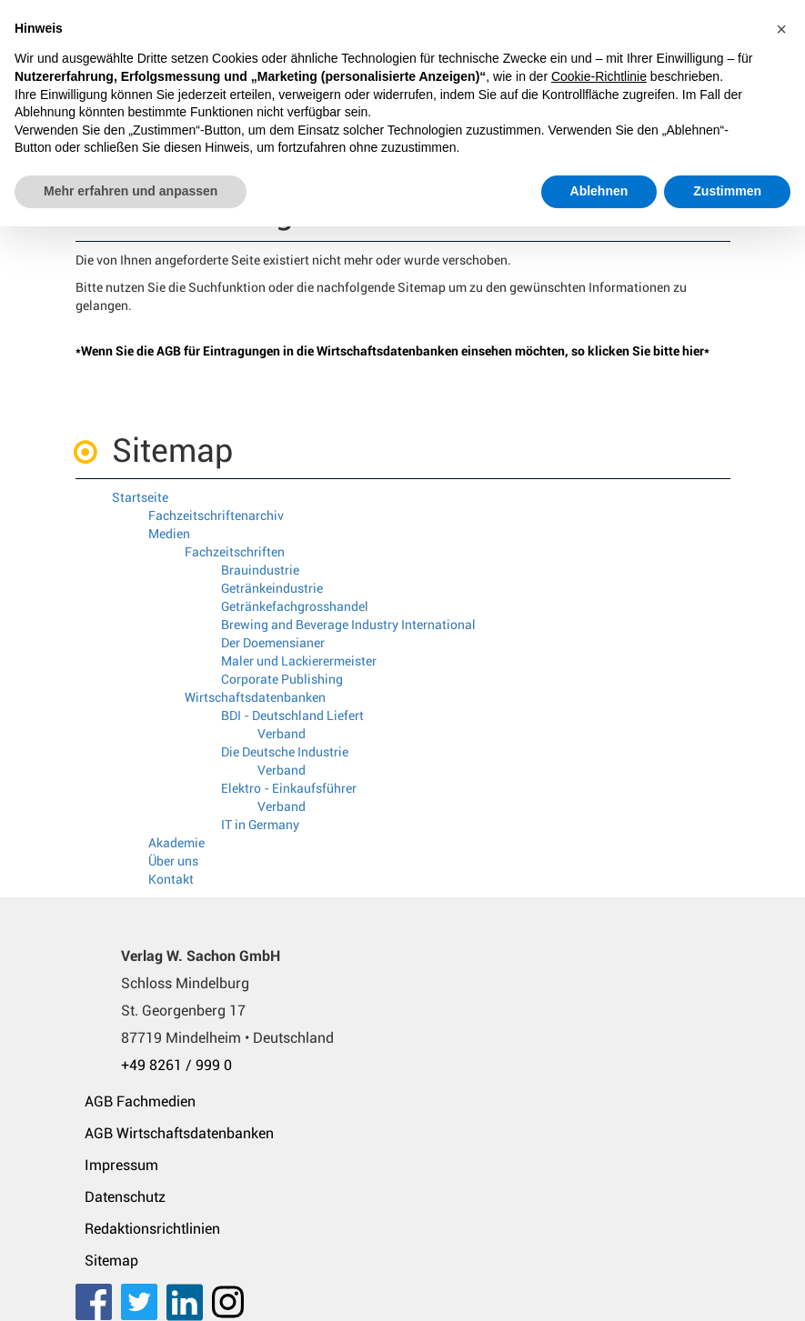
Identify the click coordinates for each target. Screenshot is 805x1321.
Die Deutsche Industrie (284, 752)
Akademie (176, 843)
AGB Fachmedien (140, 1101)
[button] (781, 29)
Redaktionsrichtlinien (152, 1228)
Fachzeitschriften (235, 552)
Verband (281, 733)
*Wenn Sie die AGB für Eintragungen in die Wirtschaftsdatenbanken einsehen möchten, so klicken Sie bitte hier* (392, 351)
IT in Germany (260, 824)
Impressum (121, 1165)
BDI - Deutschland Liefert (292, 715)
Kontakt (171, 879)
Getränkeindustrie (272, 588)
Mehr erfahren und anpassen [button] (130, 191)
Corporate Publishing (282, 679)
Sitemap (111, 1260)
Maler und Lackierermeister (299, 661)
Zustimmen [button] (727, 191)
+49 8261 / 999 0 (176, 1065)
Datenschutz (125, 1197)
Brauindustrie (260, 570)
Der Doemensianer (273, 642)
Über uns (173, 861)
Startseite (140, 497)
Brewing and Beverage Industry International (348, 624)
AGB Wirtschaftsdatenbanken (179, 1133)
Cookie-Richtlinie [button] (599, 76)
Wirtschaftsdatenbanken (255, 697)
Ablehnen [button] (599, 191)
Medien (169, 533)
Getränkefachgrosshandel (294, 606)
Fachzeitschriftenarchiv (216, 515)
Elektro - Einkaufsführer (289, 788)
